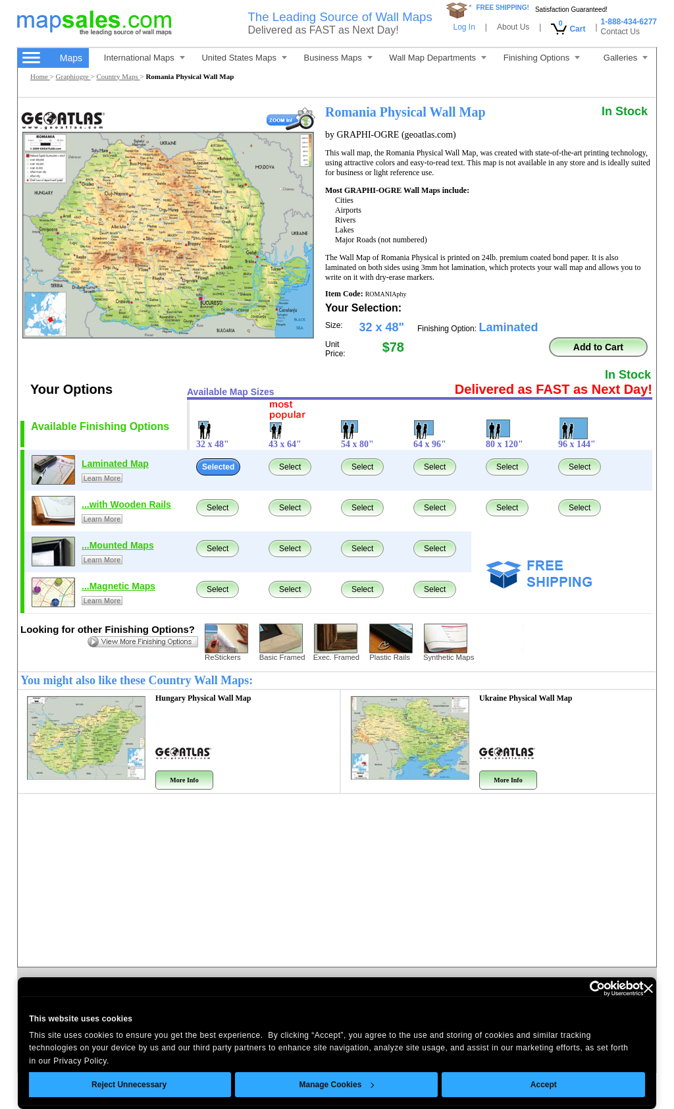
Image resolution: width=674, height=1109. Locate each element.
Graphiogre (73, 76)
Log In (464, 27)
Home (40, 76)
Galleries (626, 58)
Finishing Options (542, 58)
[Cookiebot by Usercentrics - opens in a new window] (586, 988)
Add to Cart (598, 347)
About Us (513, 27)
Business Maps (338, 58)
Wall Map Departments (437, 58)
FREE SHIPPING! (502, 7)
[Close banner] (648, 988)
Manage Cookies (336, 1084)
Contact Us (620, 31)
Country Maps (118, 76)
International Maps (144, 58)
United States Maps (243, 58)
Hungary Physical (203, 698)
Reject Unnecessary (129, 1084)
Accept (544, 1084)
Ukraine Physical (525, 698)
